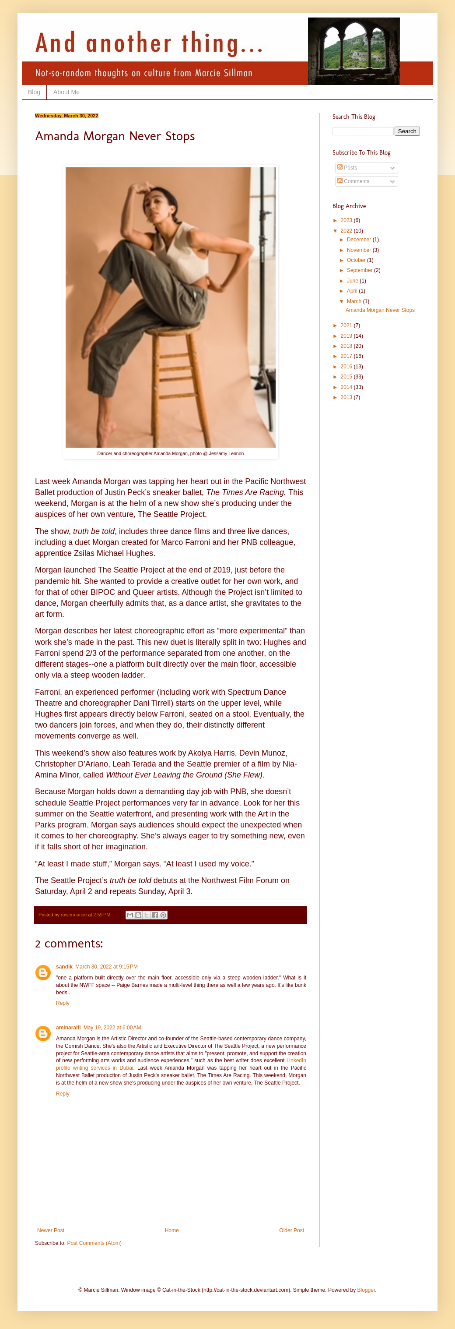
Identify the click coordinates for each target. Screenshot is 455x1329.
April (353, 291)
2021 (347, 325)
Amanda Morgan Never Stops (380, 310)
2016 (347, 367)
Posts (347, 168)
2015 (347, 377)
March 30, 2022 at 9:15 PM (106, 967)
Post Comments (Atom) (94, 1243)
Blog (34, 91)
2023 (347, 220)
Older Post (291, 1230)
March (355, 301)
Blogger (366, 1290)
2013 (347, 397)
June (353, 281)
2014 (347, 387)
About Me (66, 91)
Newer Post (50, 1230)
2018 (347, 346)
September (360, 270)
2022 (347, 231)
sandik (64, 967)
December (360, 240)
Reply (63, 1003)
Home (172, 1230)
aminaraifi (68, 1028)
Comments (353, 181)
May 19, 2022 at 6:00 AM (112, 1028)
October (357, 260)
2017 (347, 356)
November (360, 250)
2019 (347, 336)
